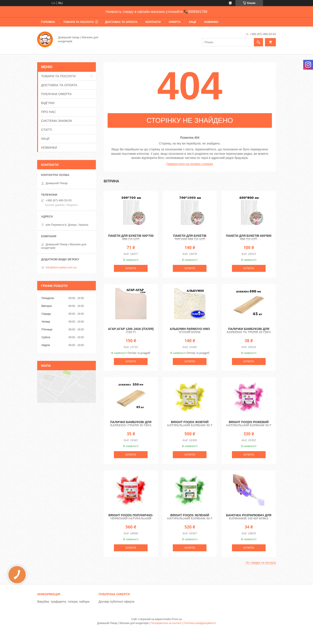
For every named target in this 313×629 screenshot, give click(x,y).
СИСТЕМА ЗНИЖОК (56, 121)
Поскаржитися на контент (166, 623)
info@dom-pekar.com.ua (61, 267)
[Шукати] (258, 42)
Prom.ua (177, 619)
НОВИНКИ (211, 22)
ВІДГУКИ (48, 103)
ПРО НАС (48, 112)
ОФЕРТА (175, 22)
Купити (131, 268)
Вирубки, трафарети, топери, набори (63, 601)
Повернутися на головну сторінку (189, 164)
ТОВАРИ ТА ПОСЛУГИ (78, 22)
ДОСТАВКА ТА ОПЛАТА (121, 22)
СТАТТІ (46, 129)
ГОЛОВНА (48, 22)
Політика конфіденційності (200, 623)
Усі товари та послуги (261, 562)
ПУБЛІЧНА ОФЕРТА (56, 94)
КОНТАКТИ (153, 22)
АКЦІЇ (192, 22)
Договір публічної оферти (116, 601)
